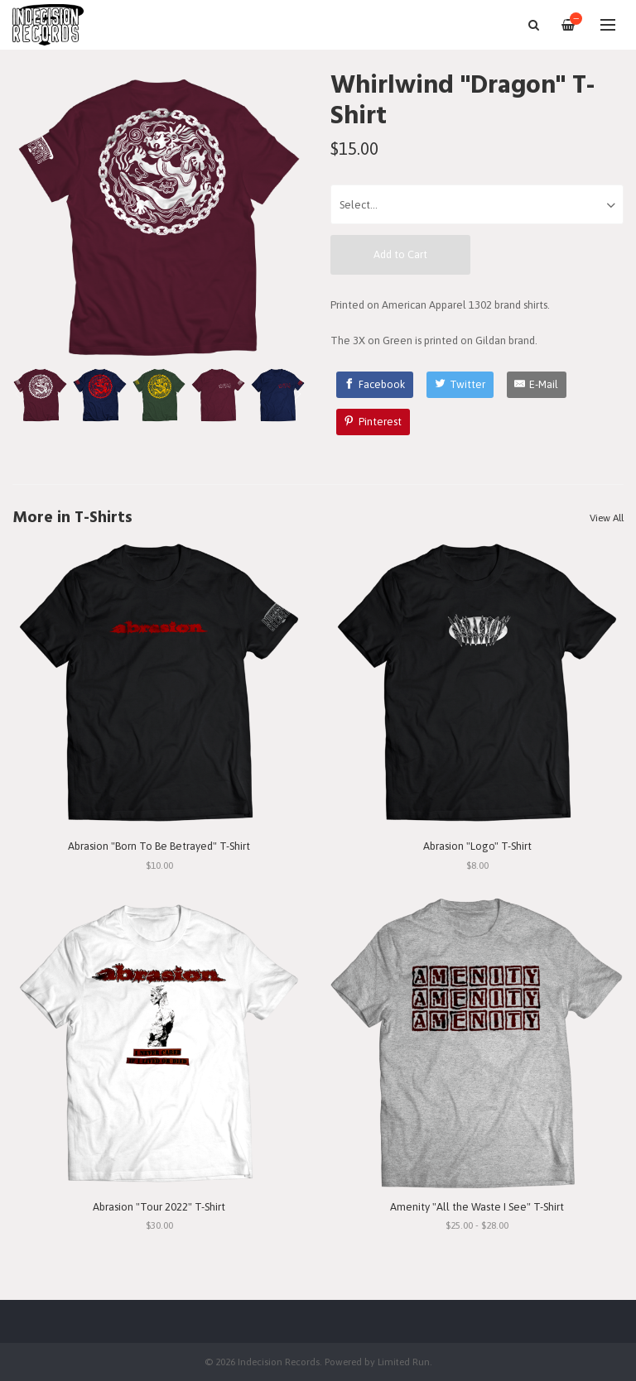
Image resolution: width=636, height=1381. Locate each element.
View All (607, 518)
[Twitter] (460, 385)
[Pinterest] (373, 422)
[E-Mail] (537, 385)
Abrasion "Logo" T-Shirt (477, 846)
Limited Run (404, 1361)
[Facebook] (375, 385)
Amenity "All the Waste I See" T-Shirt (477, 1207)
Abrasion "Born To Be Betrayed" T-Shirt (159, 846)
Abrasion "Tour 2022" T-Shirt (159, 1207)
